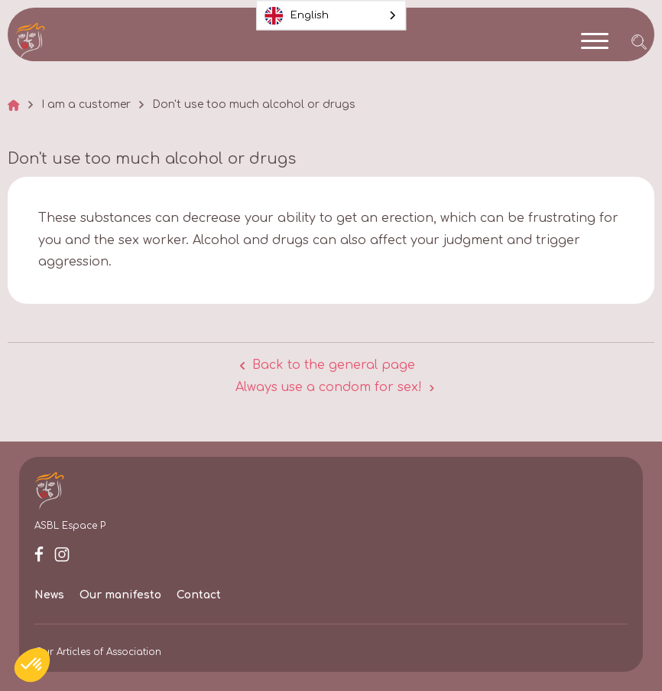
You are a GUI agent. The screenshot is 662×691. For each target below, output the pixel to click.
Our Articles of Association (97, 652)
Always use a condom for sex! (328, 387)
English (296, 15)
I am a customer (86, 104)
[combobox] (331, 16)
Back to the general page (333, 365)
